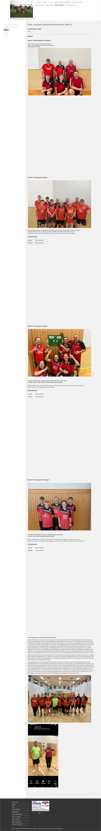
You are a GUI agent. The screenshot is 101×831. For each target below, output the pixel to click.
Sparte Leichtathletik (77, 2)
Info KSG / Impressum (44, 828)
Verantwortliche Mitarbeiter (11, 25)
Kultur (50, 2)
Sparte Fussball (58, 2)
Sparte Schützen (49, 5)
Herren (6, 30)
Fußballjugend (67, 2)
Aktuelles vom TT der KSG (11, 27)
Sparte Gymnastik (39, 5)
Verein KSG (38, 2)
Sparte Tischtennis (59, 5)
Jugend (45, 2)
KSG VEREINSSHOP (70, 5)
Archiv (6, 34)
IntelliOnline (60, 828)
